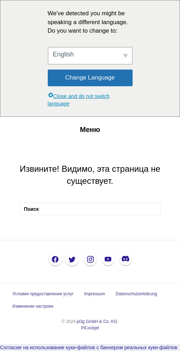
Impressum (94, 293)
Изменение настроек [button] (32, 306)
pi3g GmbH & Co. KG (97, 321)
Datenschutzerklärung (136, 293)
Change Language (90, 77)
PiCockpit (90, 327)
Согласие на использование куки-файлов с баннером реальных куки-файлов (88, 347)
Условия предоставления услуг (43, 293)
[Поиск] (90, 209)
